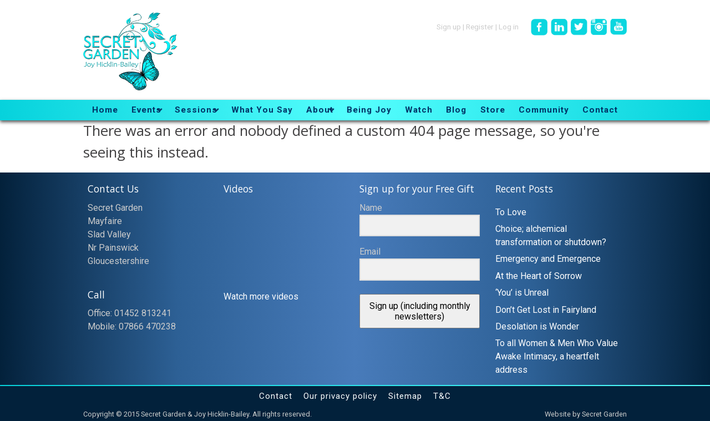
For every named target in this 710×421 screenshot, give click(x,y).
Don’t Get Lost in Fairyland (545, 310)
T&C (442, 396)
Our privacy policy (340, 396)
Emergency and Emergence (548, 258)
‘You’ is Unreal (522, 292)
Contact (275, 396)
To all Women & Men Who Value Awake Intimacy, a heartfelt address (556, 356)
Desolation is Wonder (537, 326)
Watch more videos (261, 296)
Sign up (449, 26)
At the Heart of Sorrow (538, 276)
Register (480, 26)
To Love (510, 212)
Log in (509, 26)
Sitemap (405, 396)
